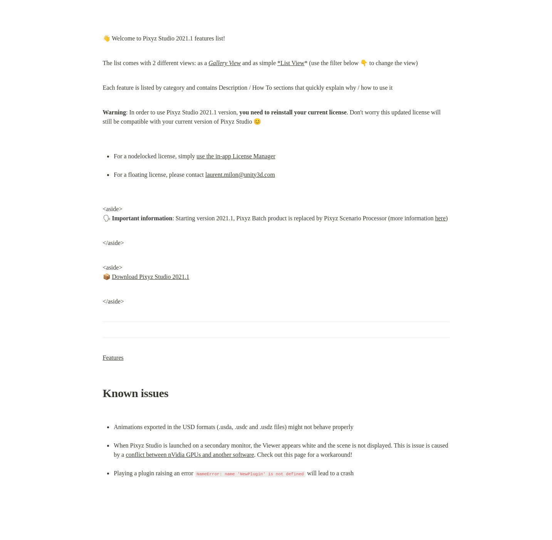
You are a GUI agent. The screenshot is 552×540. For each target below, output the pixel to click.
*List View (290, 63)
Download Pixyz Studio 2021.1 (151, 276)
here (440, 218)
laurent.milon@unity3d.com (240, 174)
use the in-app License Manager (235, 156)
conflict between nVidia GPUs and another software (190, 454)
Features (113, 357)
